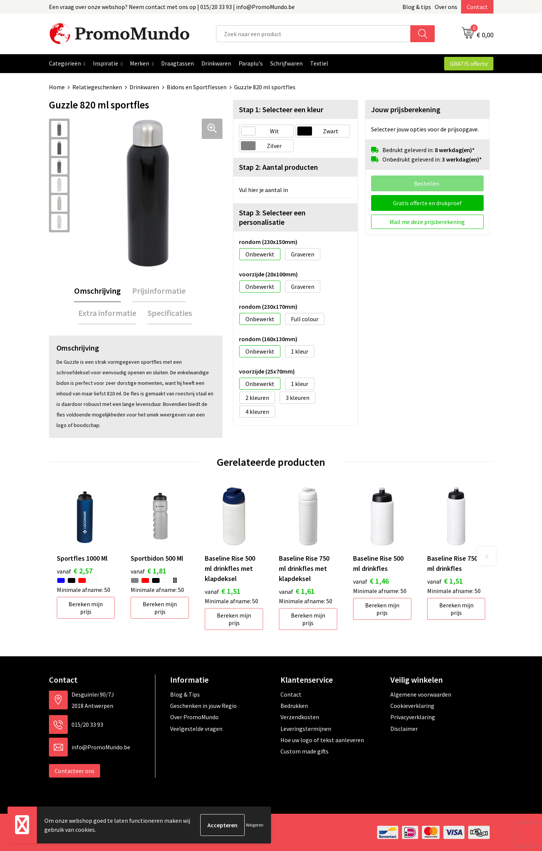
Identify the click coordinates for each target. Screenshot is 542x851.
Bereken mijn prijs (86, 607)
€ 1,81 (148, 570)
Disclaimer (404, 728)
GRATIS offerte (469, 63)
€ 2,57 (75, 570)
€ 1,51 (223, 591)
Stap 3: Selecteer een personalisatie (272, 217)
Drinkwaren (144, 87)
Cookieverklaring (412, 705)
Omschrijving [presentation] (97, 290)
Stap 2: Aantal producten (278, 167)
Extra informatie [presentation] (107, 313)
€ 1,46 (371, 581)
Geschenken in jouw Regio (203, 705)
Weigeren (254, 825)
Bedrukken (294, 705)
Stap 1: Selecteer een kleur (281, 109)
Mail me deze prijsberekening (427, 222)
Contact (477, 7)
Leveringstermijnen (305, 728)
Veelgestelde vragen (196, 728)
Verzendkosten (299, 717)
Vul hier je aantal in (263, 190)
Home (57, 87)
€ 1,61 (297, 591)
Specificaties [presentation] (170, 313)
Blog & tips (416, 7)
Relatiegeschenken (97, 87)
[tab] (97, 291)
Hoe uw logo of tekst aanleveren (322, 740)
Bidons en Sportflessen (197, 87)
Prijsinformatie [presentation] (159, 290)
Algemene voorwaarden (420, 694)
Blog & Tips (185, 694)
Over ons (446, 7)
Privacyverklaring (412, 717)
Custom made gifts (304, 751)
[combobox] (313, 33)
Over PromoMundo (194, 717)
